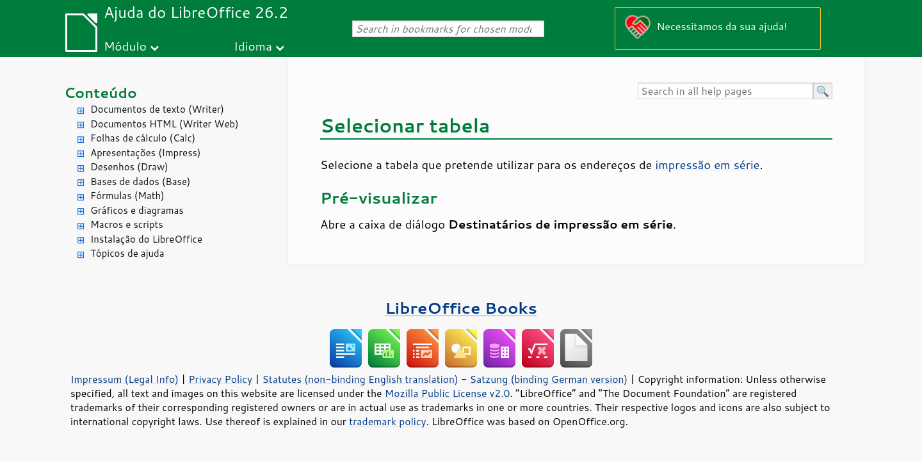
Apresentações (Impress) (145, 152)
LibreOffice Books (461, 307)
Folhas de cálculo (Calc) (142, 138)
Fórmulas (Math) (127, 195)
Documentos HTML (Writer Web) (164, 124)
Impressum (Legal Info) (124, 379)
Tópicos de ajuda (127, 253)
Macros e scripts (126, 224)
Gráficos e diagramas (137, 210)
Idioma (253, 45)
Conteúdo (100, 92)
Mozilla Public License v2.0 (447, 393)
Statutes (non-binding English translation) (360, 379)
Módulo (125, 45)
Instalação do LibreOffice (146, 239)
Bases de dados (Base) (140, 181)
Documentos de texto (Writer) (157, 109)
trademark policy (387, 421)
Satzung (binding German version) (549, 379)
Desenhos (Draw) (129, 167)
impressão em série (708, 164)
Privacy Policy (220, 379)
